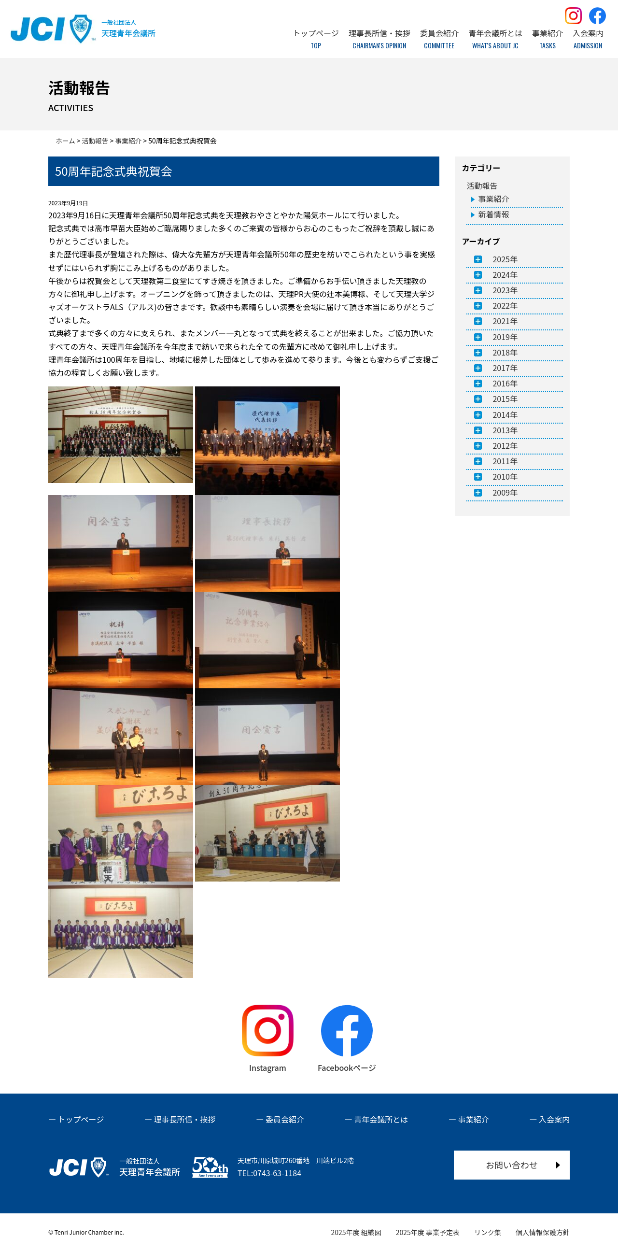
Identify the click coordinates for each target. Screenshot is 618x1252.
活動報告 (481, 185)
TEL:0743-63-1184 (269, 1173)
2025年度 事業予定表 (428, 1232)
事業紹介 (493, 198)
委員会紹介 (285, 1119)
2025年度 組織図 (356, 1232)
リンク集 (487, 1232)
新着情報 (493, 214)
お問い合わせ (512, 1164)
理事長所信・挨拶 (185, 1119)
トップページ (81, 1119)
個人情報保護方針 (543, 1232)
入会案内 (554, 1119)
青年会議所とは (381, 1119)
